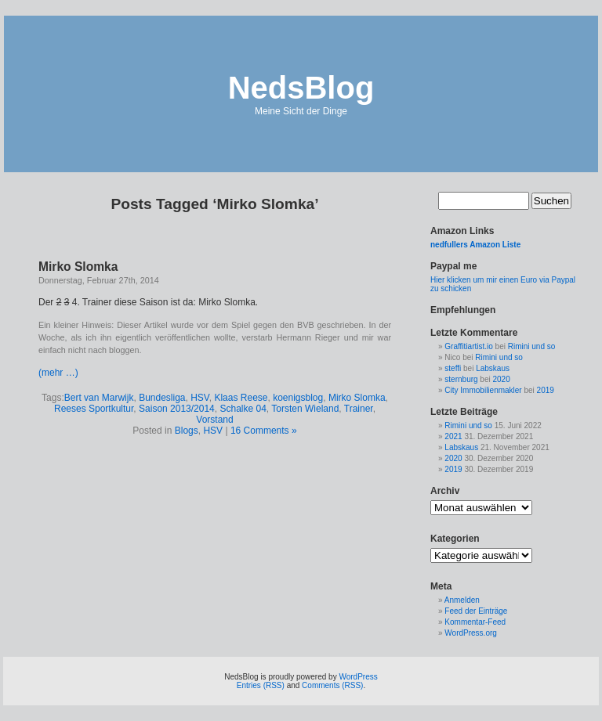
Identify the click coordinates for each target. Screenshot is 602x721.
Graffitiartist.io (468, 346)
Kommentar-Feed (475, 622)
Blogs (186, 430)
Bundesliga (162, 397)
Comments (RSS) (332, 685)
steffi (452, 368)
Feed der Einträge (475, 611)
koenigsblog (298, 397)
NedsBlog (301, 87)
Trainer (358, 408)
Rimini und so (532, 346)
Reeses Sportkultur (93, 408)
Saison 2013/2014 (177, 408)
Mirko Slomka (78, 266)
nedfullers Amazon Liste (475, 244)
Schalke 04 (242, 408)
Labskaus (493, 368)
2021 (453, 436)
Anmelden (462, 600)
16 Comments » (263, 430)
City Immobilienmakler (482, 390)
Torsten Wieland (305, 408)
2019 (545, 390)
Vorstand (214, 419)
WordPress (358, 676)
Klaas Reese (240, 397)
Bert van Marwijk (99, 397)
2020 (501, 379)
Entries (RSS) (261, 685)
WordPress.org (470, 633)
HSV (199, 397)
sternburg (460, 379)
